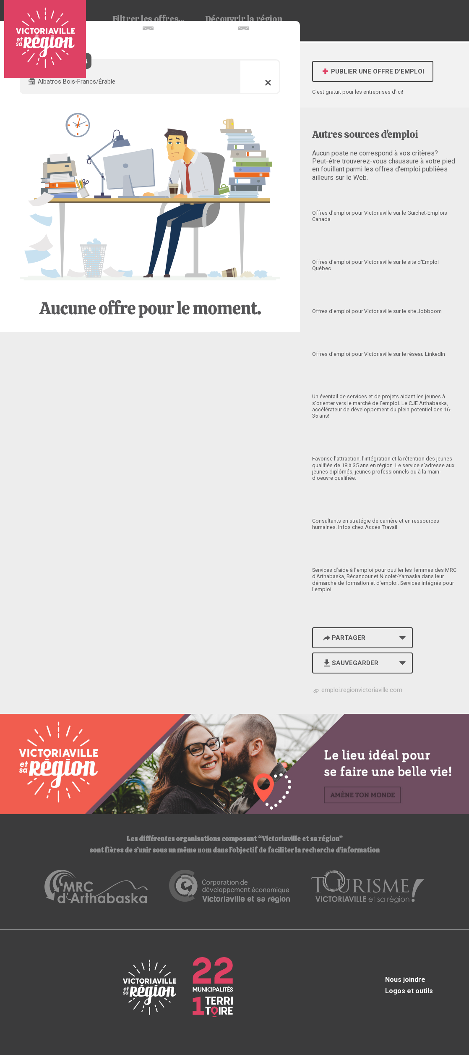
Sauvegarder (350, 663)
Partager (343, 638)
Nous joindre (405, 980)
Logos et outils (409, 991)
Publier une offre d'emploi (372, 71)
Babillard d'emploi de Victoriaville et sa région (45, 39)
